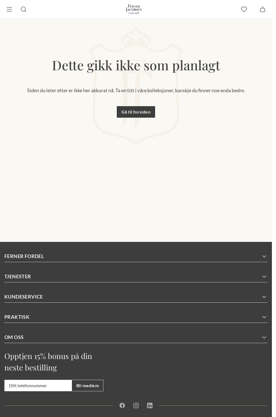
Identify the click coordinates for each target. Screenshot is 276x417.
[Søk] (23, 9)
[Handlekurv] (263, 9)
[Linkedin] (150, 405)
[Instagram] (136, 405)
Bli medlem (87, 385)
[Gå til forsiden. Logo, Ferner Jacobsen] (134, 9)
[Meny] (9, 9)
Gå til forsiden (135, 111)
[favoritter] (244, 9)
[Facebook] (122, 405)
